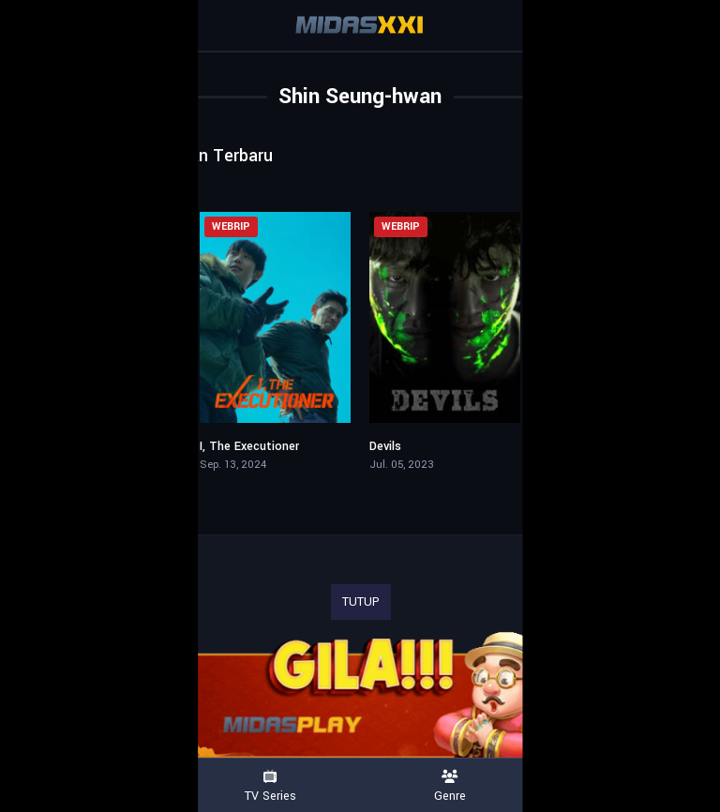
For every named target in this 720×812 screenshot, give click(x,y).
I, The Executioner (249, 446)
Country (630, 786)
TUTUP (361, 602)
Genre (450, 786)
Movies (90, 786)
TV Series (270, 786)
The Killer (565, 446)
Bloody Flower (68, 446)
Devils (385, 446)
